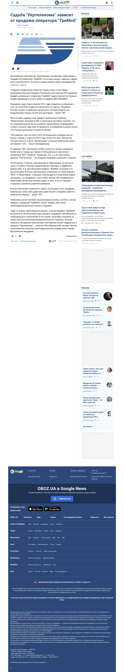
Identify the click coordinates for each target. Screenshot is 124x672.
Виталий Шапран (88, 420)
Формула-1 (58, 531)
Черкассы (59, 524)
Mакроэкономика (48, 558)
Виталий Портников (89, 315)
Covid (54, 565)
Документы (53, 476)
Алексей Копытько (88, 327)
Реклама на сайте (34, 476)
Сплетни (37, 571)
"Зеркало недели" (18, 85)
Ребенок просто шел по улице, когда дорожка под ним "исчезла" (97, 52)
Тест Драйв (32, 544)
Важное (85, 13)
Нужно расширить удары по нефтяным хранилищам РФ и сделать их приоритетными (93, 414)
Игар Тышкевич (88, 377)
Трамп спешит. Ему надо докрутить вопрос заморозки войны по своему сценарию (93, 371)
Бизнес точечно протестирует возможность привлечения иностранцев (91, 101)
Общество (94, 517)
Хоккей (46, 531)
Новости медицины (34, 565)
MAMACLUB (47, 565)
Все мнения (87, 427)
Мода (51, 571)
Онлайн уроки (45, 537)
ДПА (53, 537)
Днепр (52, 524)
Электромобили (42, 544)
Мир (39, 517)
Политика (28, 517)
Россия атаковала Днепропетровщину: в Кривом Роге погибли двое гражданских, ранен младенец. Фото (97, 232)
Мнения (85, 288)
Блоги (79, 517)
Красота (45, 571)
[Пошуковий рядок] (112, 2)
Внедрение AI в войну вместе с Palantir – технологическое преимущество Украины (93, 385)
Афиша (30, 571)
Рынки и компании (23, 25)
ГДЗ (29, 537)
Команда (52, 471)
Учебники (36, 537)
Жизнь (53, 517)
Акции (52, 544)
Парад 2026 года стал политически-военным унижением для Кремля (89, 76)
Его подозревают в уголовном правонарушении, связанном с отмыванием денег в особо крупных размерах (97, 218)
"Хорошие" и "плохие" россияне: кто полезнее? (93, 323)
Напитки (39, 551)
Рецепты (31, 551)
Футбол (30, 531)
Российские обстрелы (88, 7)
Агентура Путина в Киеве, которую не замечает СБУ (90, 295)
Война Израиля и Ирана (61, 7)
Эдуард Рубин (87, 391)
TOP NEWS (86, 156)
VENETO (75, 7)
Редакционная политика (28, 241)
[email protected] (35, 657)
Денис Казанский (88, 301)
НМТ (63, 537)
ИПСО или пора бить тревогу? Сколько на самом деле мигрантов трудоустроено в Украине (92, 91)
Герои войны (32, 7)
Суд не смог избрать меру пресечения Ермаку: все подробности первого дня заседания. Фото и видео (93, 210)
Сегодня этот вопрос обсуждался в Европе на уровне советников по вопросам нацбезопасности (97, 196)
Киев (29, 524)
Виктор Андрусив (88, 406)
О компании (32, 471)
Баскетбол (38, 531)
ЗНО (58, 537)
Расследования (70, 517)
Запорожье (44, 524)
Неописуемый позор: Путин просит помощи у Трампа (92, 310)
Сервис (58, 544)
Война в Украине (45, 7)
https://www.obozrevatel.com (81, 612)
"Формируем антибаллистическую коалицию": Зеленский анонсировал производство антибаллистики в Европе (97, 188)
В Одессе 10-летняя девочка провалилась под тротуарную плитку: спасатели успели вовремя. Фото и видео (97, 45)
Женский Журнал (61, 571)
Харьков (36, 524)
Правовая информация (77, 471)
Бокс (51, 531)
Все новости (109, 517)
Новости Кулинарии (50, 551)
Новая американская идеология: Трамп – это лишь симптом (92, 400)
